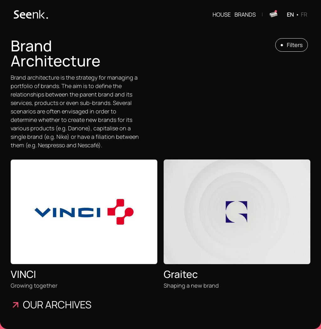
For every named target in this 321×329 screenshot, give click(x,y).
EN (290, 14)
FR (304, 14)
